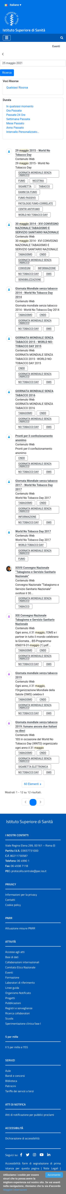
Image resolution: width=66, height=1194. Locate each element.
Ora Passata (14, 110)
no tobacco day (28, 273)
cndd (43, 254)
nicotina (38, 180)
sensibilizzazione (29, 279)
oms (48, 273)
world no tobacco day (33, 214)
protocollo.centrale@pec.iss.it (28, 884)
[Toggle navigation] (7, 37)
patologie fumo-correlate (35, 203)
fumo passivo (27, 197)
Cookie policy (13, 918)
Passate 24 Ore (15, 115)
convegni (24, 268)
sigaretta (24, 186)
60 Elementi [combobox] (34, 784)
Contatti (10, 913)
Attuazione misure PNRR (20, 941)
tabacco (44, 186)
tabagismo (25, 254)
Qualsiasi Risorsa (17, 87)
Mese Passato (15, 123)
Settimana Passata (18, 119)
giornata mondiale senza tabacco (35, 174)
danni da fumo (27, 192)
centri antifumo (29, 209)
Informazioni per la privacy (21, 908)
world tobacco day (31, 545)
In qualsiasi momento (19, 106)
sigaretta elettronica (33, 766)
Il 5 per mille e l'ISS (16, 1060)
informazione (47, 268)
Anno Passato (15, 127)
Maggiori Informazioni (15, 1189)
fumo (21, 180)
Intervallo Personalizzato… (22, 132)
